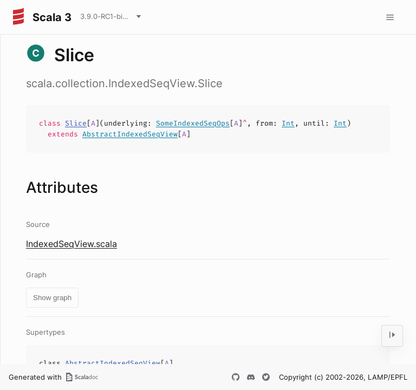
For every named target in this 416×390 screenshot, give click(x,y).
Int (288, 123)
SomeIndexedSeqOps (193, 123)
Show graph (52, 298)
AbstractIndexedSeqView (130, 134)
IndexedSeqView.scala (71, 243)
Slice (76, 123)
